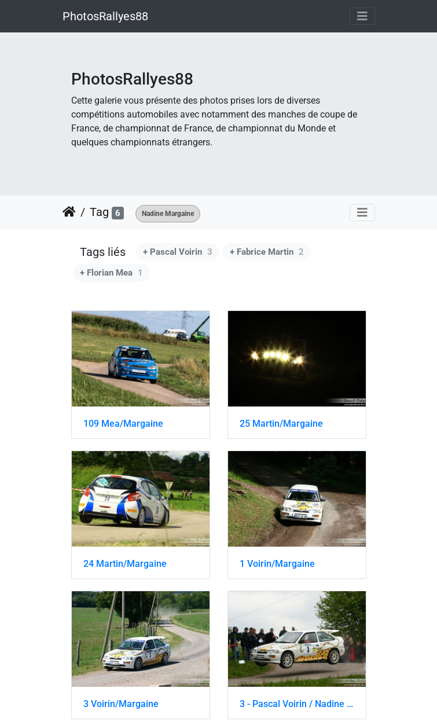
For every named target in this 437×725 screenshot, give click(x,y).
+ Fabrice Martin (267, 252)
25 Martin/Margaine (281, 423)
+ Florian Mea (111, 273)
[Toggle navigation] (362, 16)
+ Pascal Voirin (177, 252)
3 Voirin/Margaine (121, 703)
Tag (99, 212)
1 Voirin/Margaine (277, 563)
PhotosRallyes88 (105, 16)
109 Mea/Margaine (123, 423)
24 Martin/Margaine (125, 563)
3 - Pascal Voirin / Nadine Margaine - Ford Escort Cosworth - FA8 (297, 703)
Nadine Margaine (168, 214)
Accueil (69, 212)
